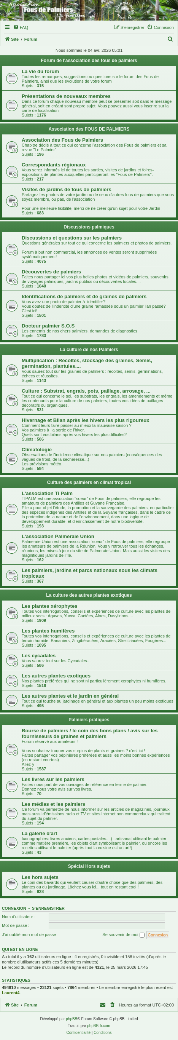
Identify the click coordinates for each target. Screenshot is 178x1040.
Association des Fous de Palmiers (62, 140)
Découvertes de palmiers (51, 272)
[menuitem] (20, 27)
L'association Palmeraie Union (58, 536)
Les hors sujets (40, 877)
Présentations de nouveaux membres (66, 96)
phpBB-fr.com (98, 1026)
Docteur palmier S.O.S (48, 326)
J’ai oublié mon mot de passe (29, 934)
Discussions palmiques (89, 227)
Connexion (14, 908)
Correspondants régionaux (54, 165)
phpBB (71, 1019)
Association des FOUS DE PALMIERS (88, 129)
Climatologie (37, 449)
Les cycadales (39, 655)
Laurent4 (10, 992)
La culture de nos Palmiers (89, 349)
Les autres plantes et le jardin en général (70, 696)
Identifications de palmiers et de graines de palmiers (84, 296)
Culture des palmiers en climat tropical (89, 482)
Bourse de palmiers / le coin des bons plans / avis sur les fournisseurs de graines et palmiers (90, 733)
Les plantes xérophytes (50, 606)
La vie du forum (40, 71)
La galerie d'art (39, 833)
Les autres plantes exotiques (56, 676)
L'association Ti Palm (47, 493)
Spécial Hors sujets (89, 866)
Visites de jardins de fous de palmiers (66, 189)
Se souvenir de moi (123, 935)
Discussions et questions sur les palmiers (72, 238)
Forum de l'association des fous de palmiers (89, 60)
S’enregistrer (48, 908)
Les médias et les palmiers (53, 804)
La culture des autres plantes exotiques (89, 595)
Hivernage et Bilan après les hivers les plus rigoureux (85, 420)
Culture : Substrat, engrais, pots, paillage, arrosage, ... (86, 391)
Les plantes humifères (48, 631)
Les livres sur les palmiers (53, 779)
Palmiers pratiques (88, 719)
